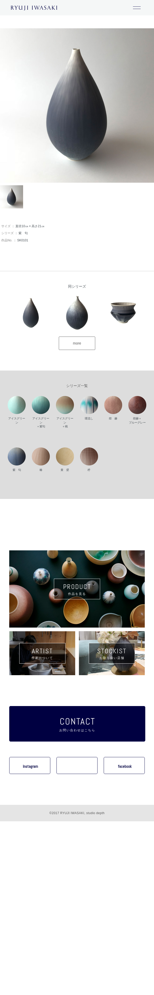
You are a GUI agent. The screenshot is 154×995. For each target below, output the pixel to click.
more (77, 343)
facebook (125, 766)
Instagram (30, 766)
